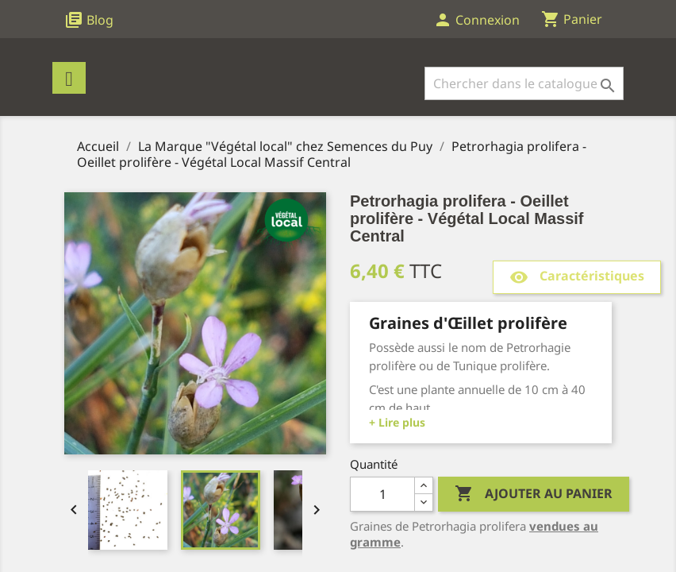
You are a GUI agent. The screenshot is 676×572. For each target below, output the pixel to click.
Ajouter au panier (534, 494)
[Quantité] (382, 494)
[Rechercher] (524, 83)
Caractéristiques (576, 277)
